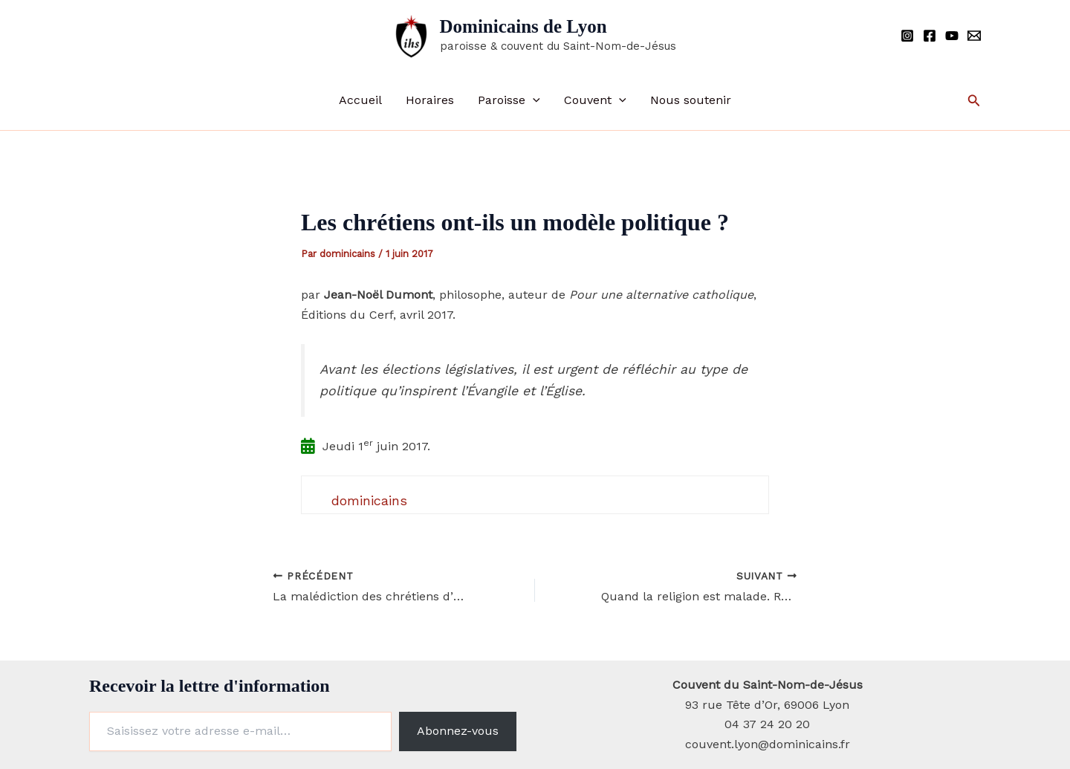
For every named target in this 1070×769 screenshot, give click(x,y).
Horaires (430, 100)
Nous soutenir (690, 100)
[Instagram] (907, 35)
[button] (532, 100)
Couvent (595, 100)
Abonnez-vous (458, 731)
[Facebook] (929, 35)
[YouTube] (952, 35)
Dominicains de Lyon (523, 26)
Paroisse (509, 100)
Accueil (360, 100)
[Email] (974, 35)
